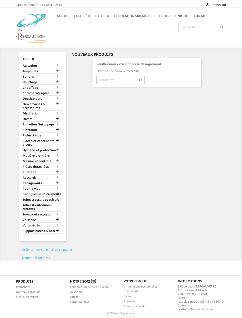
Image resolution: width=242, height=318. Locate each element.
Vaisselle (29, 220)
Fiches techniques (174, 16)
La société (82, 16)
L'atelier (102, 16)
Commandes (132, 291)
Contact (201, 16)
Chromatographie (36, 93)
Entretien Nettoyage (38, 124)
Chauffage (30, 88)
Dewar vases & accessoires (34, 106)
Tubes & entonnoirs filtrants (37, 207)
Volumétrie (31, 225)
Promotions (23, 287)
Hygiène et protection (39, 150)
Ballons (28, 77)
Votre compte (135, 281)
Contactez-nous (80, 301)
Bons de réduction (135, 306)
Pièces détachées (36, 167)
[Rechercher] (202, 27)
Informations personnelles (140, 286)
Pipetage (29, 172)
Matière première (36, 156)
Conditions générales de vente (89, 287)
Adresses (129, 301)
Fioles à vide (32, 135)
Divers (27, 119)
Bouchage (30, 82)
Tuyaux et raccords (37, 214)
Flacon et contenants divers (38, 143)
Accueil (63, 16)
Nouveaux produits (28, 292)
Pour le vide (31, 189)
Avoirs (128, 296)
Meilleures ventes (27, 296)
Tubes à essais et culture (41, 200)
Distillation (31, 113)
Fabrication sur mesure (134, 16)
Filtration (30, 130)
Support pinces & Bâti (39, 231)
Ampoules (30, 71)
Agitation (30, 66)
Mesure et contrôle (37, 161)
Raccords (29, 178)
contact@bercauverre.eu (195, 309)
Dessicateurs (32, 99)
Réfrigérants (32, 183)
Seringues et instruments (42, 194)
